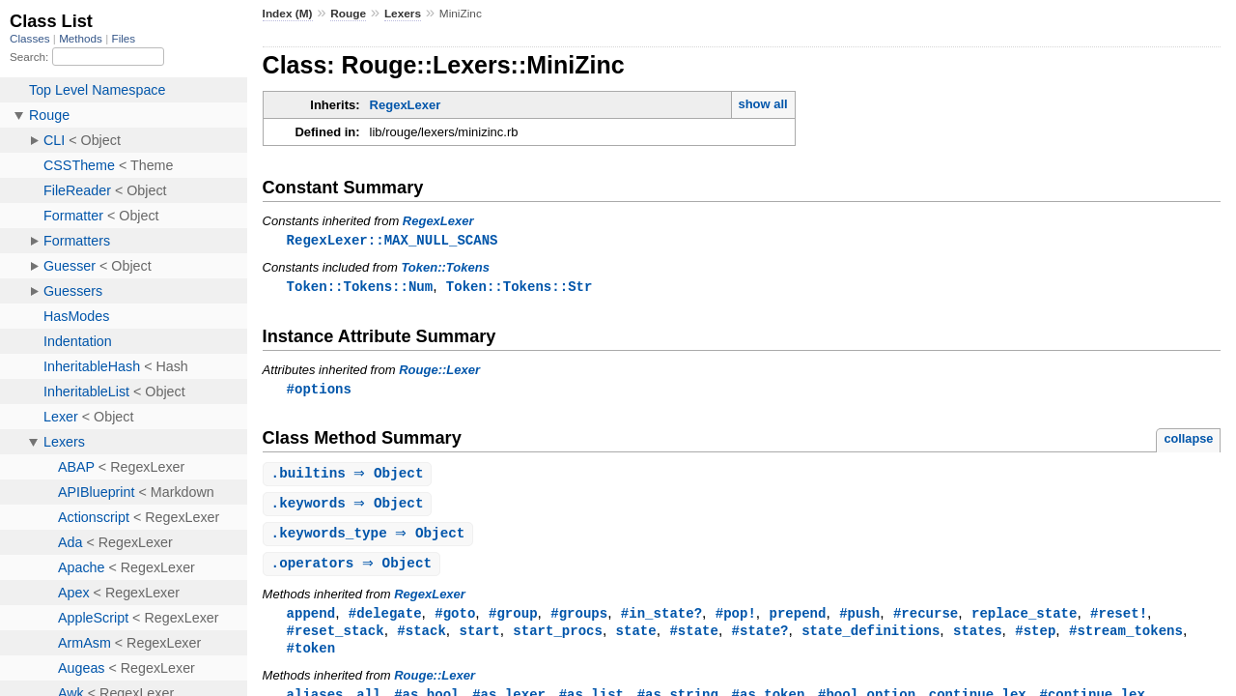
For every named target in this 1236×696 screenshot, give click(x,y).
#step (1035, 638)
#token (311, 657)
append (311, 620)
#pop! (736, 620)
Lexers (402, 13)
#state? (759, 638)
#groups (578, 620)
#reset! (1118, 620)
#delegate (385, 620)
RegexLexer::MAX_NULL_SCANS (392, 240)
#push (859, 620)
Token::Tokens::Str (519, 287)
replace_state (1024, 620)
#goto (455, 620)
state (636, 638)
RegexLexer (405, 105)
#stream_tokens (1126, 638)
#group (513, 620)
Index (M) (288, 13)
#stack (421, 638)
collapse (1188, 441)
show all (762, 104)
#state (693, 638)
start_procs (558, 638)
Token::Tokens (445, 268)
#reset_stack (335, 638)
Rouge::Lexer (439, 371)
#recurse (925, 620)
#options (319, 391)
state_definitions (870, 638)
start (479, 638)
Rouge (348, 13)
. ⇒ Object (350, 477)
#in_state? (661, 620)
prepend (797, 620)
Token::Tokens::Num (360, 287)
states (977, 638)
